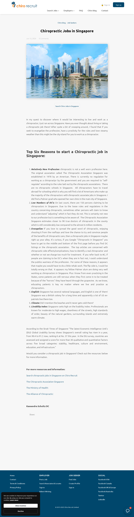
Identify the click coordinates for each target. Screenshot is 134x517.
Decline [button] (21, 511)
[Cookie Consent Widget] (20, 504)
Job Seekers (71, 23)
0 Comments (44, 38)
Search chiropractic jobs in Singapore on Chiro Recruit (52, 375)
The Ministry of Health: (37, 387)
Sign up (118, 5)
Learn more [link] (14, 500)
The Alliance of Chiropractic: (39, 393)
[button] (128, 511)
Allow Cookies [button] (20, 506)
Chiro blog (62, 23)
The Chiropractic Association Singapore (45, 381)
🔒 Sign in (105, 5)
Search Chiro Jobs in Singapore (67, 106)
